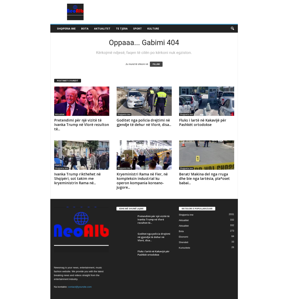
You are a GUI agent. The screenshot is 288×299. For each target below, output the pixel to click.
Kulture (153, 28)
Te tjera (122, 28)
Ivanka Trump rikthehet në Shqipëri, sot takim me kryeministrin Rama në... (77, 178)
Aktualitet (102, 28)
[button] (232, 29)
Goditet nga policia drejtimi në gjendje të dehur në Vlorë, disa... (144, 122)
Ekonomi (183, 236)
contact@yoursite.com (80, 286)
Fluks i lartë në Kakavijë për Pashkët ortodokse (202, 122)
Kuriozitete (184, 247)
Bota (85, 28)
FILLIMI (156, 64)
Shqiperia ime (66, 28)
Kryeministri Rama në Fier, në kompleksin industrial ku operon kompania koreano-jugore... (142, 181)
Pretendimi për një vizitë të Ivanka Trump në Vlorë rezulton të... (81, 124)
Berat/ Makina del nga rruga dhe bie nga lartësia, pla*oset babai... (204, 178)
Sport (137, 28)
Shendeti (183, 242)
